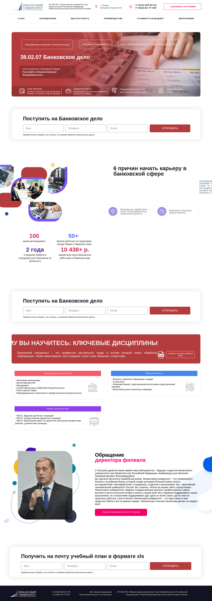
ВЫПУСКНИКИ (186, 18)
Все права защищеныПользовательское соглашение (95, 593)
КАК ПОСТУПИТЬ (80, 18)
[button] (182, 6)
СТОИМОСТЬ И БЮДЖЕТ (150, 18)
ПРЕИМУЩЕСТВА (113, 18)
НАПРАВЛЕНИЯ (47, 18)
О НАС (21, 18)
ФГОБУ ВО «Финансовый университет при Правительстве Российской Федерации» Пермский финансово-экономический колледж (70, 6)
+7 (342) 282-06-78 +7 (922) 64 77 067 (61, 593)
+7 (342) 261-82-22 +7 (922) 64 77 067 (146, 6)
